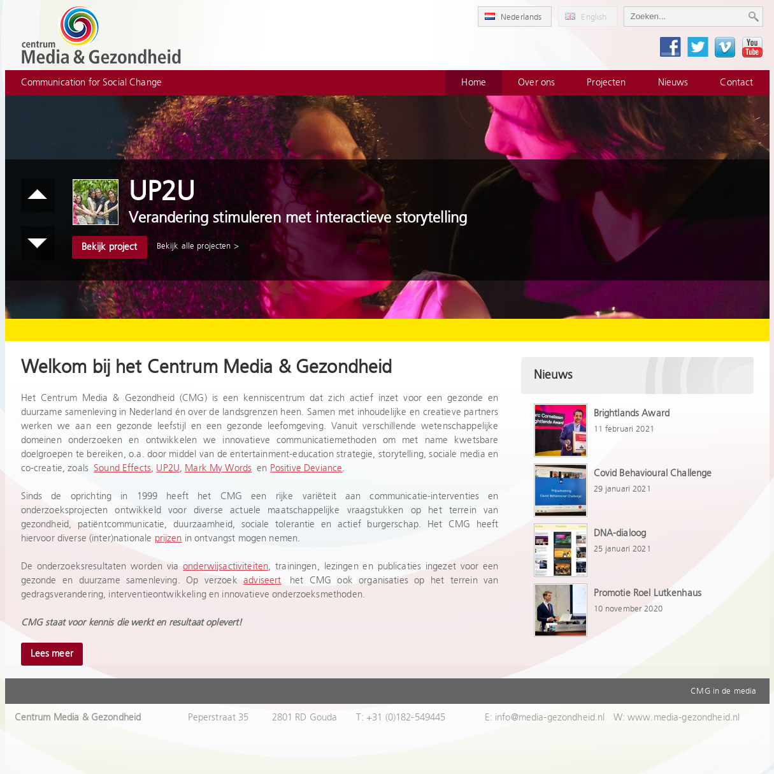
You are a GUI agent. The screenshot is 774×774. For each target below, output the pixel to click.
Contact (736, 82)
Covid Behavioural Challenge (653, 473)
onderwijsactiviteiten (225, 566)
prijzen (168, 538)
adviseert (262, 580)
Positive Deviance (306, 468)
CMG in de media (723, 691)
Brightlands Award (632, 413)
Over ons (536, 82)
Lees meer (52, 654)
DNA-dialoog (620, 533)
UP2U (168, 468)
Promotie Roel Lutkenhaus (648, 593)
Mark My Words (218, 468)
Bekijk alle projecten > (198, 246)
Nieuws (673, 82)
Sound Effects (122, 468)
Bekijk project (110, 247)
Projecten (606, 82)
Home (473, 82)
